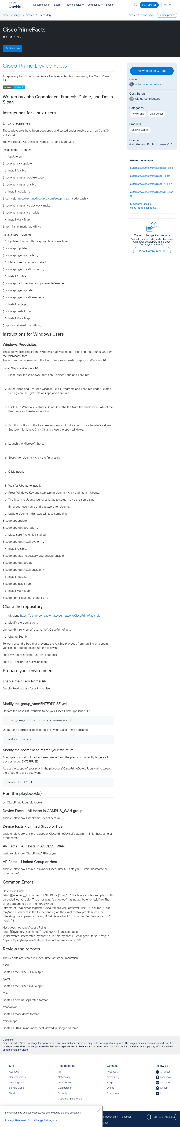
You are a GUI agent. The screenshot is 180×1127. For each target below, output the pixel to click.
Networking (137, 114)
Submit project (167, 15)
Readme (15, 48)
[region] (51, 1116)
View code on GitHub (152, 71)
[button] (163, 251)
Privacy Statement (16, 1120)
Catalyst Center (140, 130)
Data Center (156, 114)
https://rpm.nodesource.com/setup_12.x (43, 198)
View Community (152, 251)
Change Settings (44, 1120)
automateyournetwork (149, 84)
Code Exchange (11, 15)
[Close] (98, 1110)
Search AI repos (138, 15)
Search (30, 15)
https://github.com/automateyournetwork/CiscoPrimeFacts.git (60, 615)
